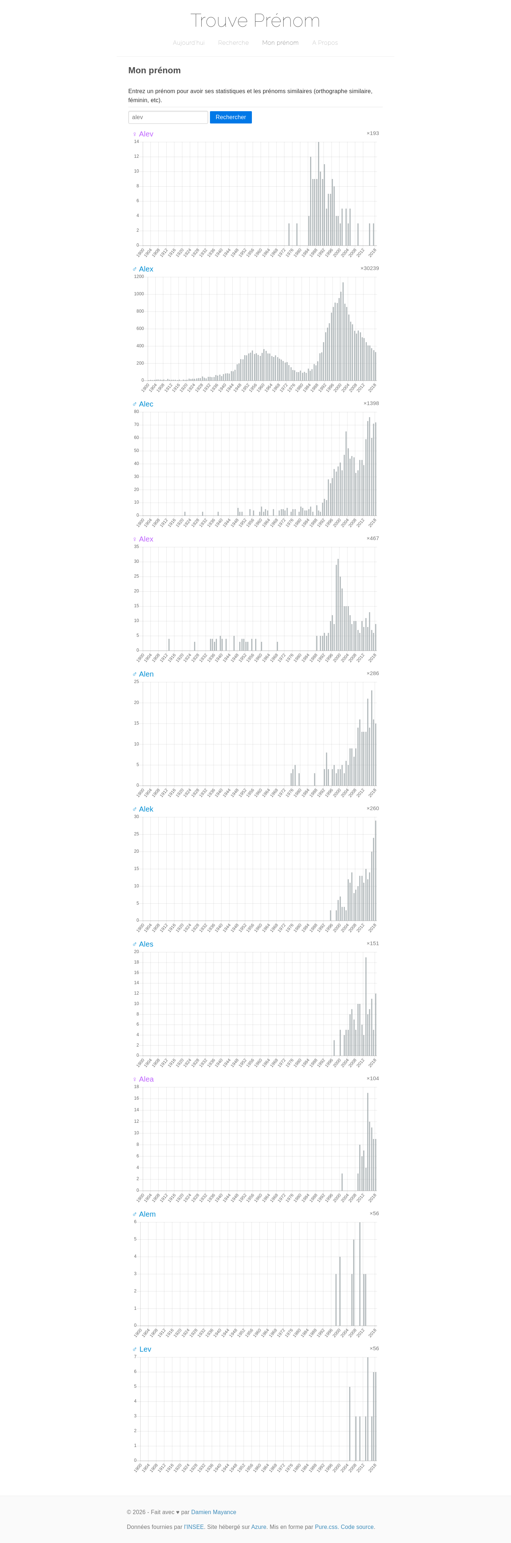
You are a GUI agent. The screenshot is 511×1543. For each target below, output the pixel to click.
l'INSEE (194, 1527)
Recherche (233, 42)
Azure (258, 1527)
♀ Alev (142, 134)
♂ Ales (142, 944)
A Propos (325, 42)
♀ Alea (143, 1079)
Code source (357, 1527)
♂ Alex (142, 269)
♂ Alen (143, 674)
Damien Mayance (213, 1512)
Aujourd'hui (189, 42)
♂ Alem (144, 1214)
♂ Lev (141, 1349)
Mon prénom (280, 42)
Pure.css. (327, 1527)
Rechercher (231, 117)
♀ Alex (142, 539)
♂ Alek (142, 809)
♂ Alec (142, 404)
